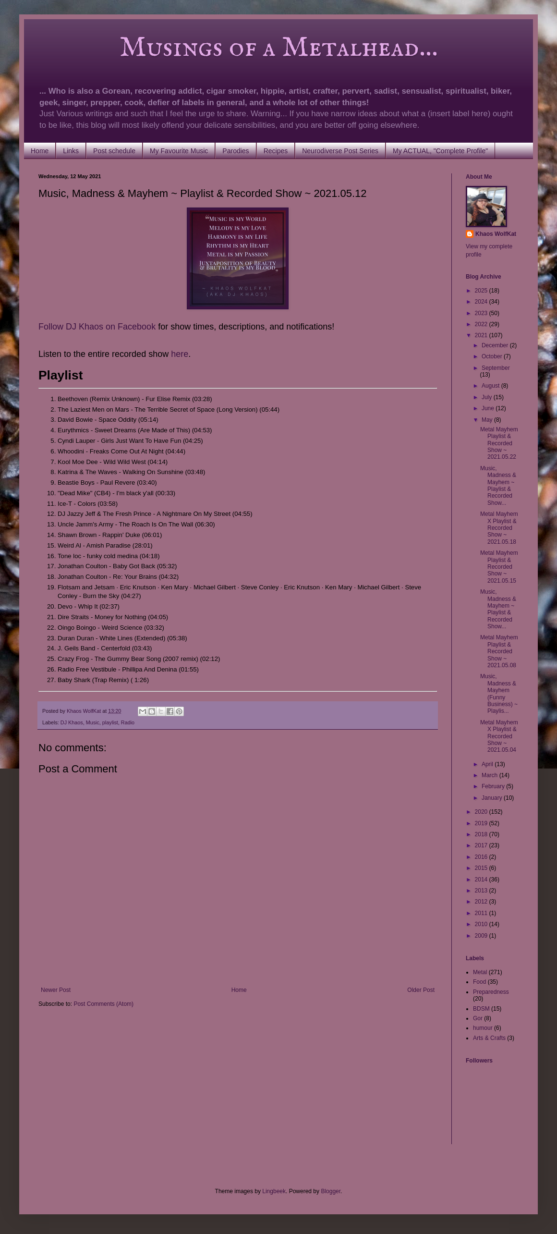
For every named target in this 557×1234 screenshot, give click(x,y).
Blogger (330, 1191)
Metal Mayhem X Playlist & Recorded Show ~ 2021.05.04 (499, 736)
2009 (482, 935)
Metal (480, 972)
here (179, 354)
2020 (482, 811)
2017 (482, 845)
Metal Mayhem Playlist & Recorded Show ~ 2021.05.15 (499, 567)
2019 (482, 823)
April (488, 764)
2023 (482, 313)
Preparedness (491, 992)
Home (39, 151)
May (488, 419)
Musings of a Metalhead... (238, 48)
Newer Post (56, 990)
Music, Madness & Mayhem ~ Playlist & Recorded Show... (498, 485)
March (490, 775)
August (491, 385)
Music (92, 722)
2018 (482, 834)
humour (483, 1028)
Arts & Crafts (489, 1038)
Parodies (235, 151)
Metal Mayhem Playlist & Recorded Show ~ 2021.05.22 (499, 443)
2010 (482, 924)
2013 (482, 890)
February (494, 786)
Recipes (276, 151)
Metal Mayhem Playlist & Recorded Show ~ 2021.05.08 (499, 651)
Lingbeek (274, 1191)
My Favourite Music (179, 151)
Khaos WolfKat (495, 234)
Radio (127, 722)
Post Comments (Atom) (103, 1004)
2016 (482, 857)
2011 (482, 913)
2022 (482, 324)
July (488, 397)
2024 (482, 301)
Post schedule (114, 151)
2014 (482, 879)
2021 (482, 335)
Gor (478, 1018)
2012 (482, 901)
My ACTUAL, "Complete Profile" (440, 151)
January (493, 797)
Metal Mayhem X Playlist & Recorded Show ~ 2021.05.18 (499, 528)
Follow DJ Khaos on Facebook (97, 326)
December (496, 345)
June (489, 408)
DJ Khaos (72, 722)
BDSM (481, 1008)
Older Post (421, 990)
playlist (110, 722)
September (496, 368)
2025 (482, 290)
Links (71, 151)
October (493, 356)
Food (479, 981)
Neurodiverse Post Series (340, 151)
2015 (482, 868)
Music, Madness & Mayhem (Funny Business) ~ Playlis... (499, 693)
